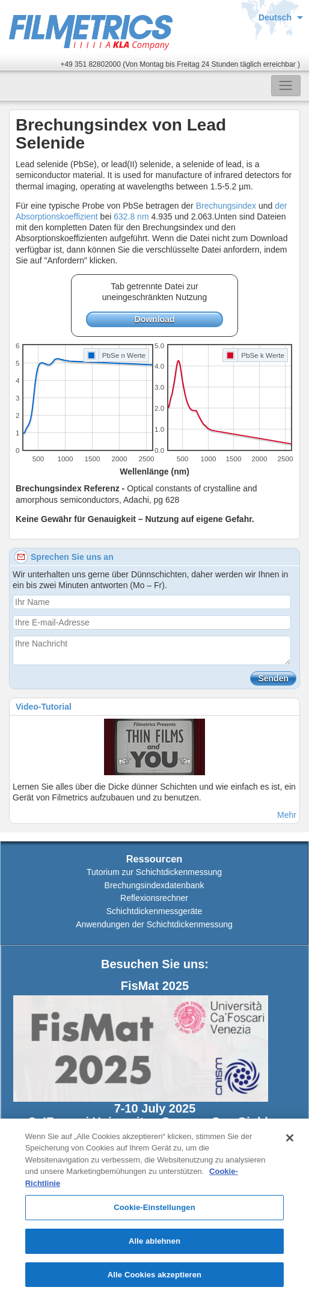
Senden (273, 678)
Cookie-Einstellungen (154, 1211)
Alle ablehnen (154, 1244)
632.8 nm (132, 216)
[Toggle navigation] (286, 85)
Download (155, 319)
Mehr (286, 815)
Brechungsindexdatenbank (154, 885)
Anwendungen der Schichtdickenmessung (154, 924)
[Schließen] (290, 1141)
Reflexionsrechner (154, 898)
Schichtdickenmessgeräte (154, 911)
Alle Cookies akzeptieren (154, 1278)
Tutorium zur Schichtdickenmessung (154, 872)
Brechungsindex (226, 205)
